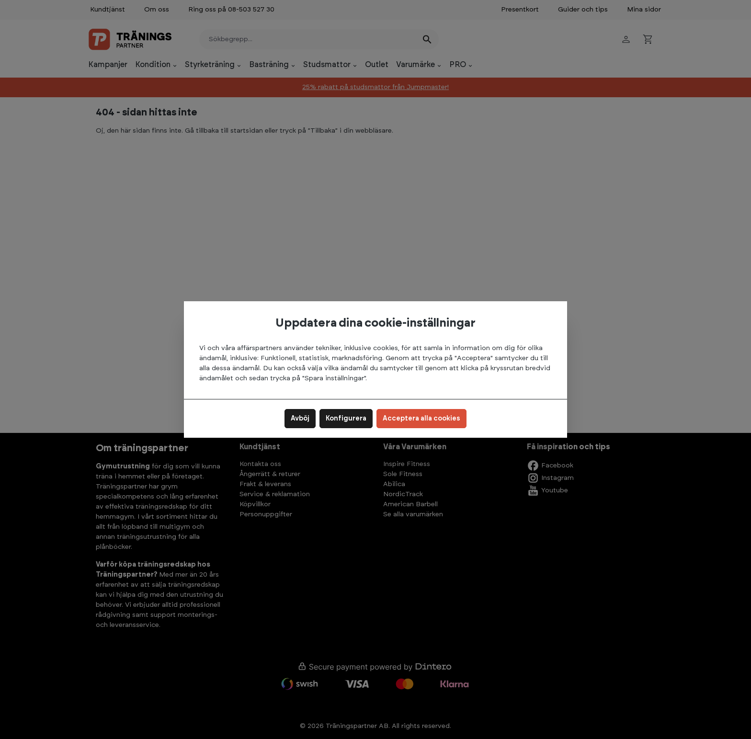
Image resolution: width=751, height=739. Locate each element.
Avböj (300, 418)
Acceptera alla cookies (421, 418)
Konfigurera (346, 418)
